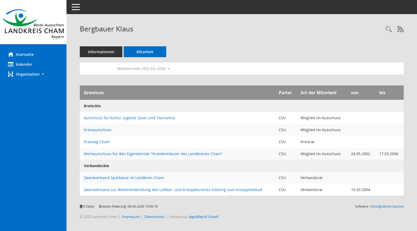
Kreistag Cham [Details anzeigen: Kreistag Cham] (97, 141)
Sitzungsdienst (387, 206)
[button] (33, 74)
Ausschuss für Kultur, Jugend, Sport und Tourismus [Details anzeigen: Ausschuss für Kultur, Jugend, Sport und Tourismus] (129, 117)
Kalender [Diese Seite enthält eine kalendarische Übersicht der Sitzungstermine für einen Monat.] (20, 64)
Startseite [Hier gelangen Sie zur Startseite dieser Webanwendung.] (21, 54)
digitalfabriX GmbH (204, 216)
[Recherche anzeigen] (389, 29)
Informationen (101, 51)
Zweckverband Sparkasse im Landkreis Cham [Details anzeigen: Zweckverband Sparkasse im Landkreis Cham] (124, 177)
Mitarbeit (144, 51)
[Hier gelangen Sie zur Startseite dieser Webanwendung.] (33, 24)
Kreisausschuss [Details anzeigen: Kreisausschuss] (97, 129)
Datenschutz (154, 216)
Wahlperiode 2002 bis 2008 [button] (143, 68)
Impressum (131, 216)
